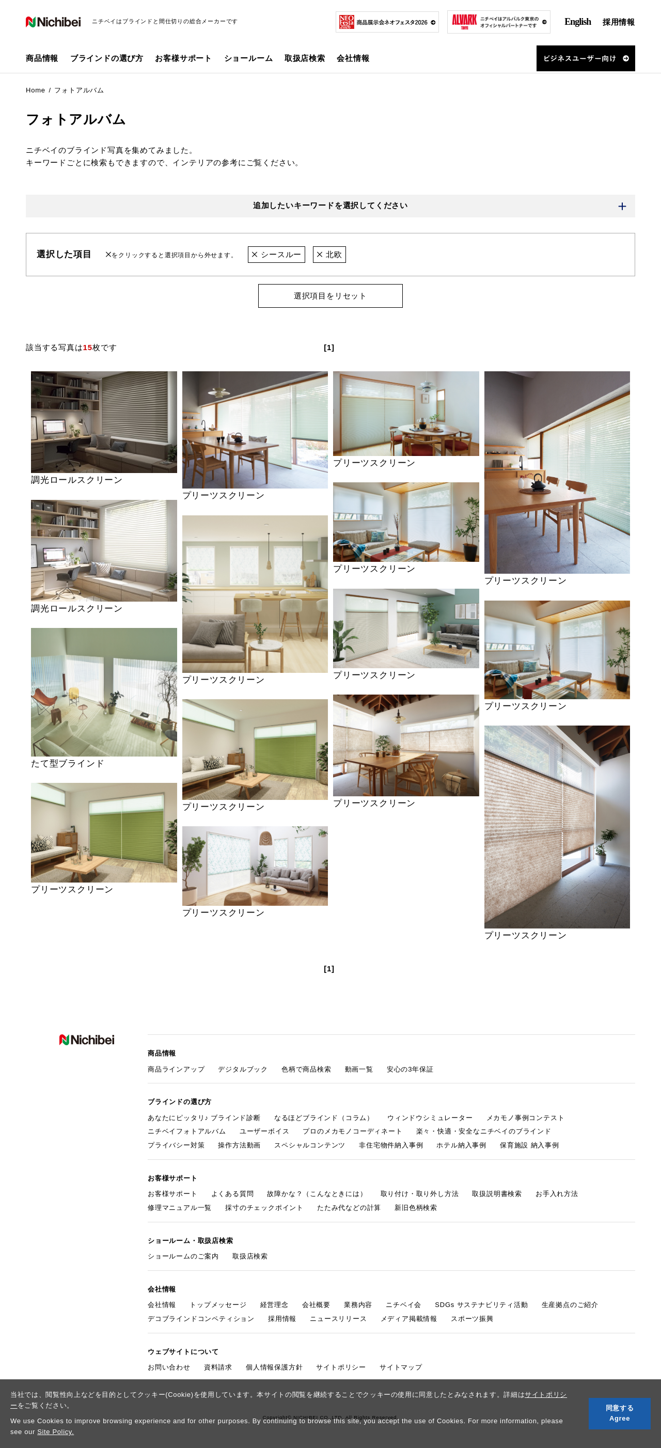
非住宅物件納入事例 (391, 1145)
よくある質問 (232, 1194)
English (577, 22)
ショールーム (248, 58)
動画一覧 (359, 1069)
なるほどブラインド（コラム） (324, 1118)
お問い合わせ (169, 1367)
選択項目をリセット (330, 295)
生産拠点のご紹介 (570, 1305)
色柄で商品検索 (306, 1069)
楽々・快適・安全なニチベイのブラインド (484, 1132)
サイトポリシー (341, 1367)
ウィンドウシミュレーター (430, 1118)
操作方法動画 (239, 1145)
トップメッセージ (218, 1305)
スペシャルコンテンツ (309, 1145)
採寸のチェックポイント (264, 1207)
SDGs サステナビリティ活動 (481, 1305)
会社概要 (316, 1305)
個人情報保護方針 (274, 1367)
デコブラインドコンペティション (201, 1319)
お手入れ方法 (557, 1194)
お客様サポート (173, 1194)
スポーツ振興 (472, 1319)
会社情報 (162, 1305)
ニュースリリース (338, 1319)
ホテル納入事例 (461, 1145)
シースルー (276, 254)
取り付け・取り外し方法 (420, 1194)
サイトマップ (401, 1367)
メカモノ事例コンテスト (525, 1118)
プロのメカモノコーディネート (352, 1132)
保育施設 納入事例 (529, 1145)
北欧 (329, 254)
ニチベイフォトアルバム (187, 1132)
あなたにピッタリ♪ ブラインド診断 (204, 1118)
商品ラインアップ (176, 1069)
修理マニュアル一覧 (180, 1207)
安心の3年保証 (410, 1069)
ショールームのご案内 (183, 1256)
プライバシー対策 (176, 1145)
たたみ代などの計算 (349, 1207)
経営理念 (274, 1305)
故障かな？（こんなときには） (317, 1194)
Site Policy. (55, 1432)
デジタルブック (243, 1069)
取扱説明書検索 (497, 1194)
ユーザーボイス (265, 1132)
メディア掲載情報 (409, 1319)
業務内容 (358, 1305)
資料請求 (218, 1367)
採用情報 (619, 22)
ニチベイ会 (403, 1305)
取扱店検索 (305, 58)
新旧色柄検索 (416, 1207)
